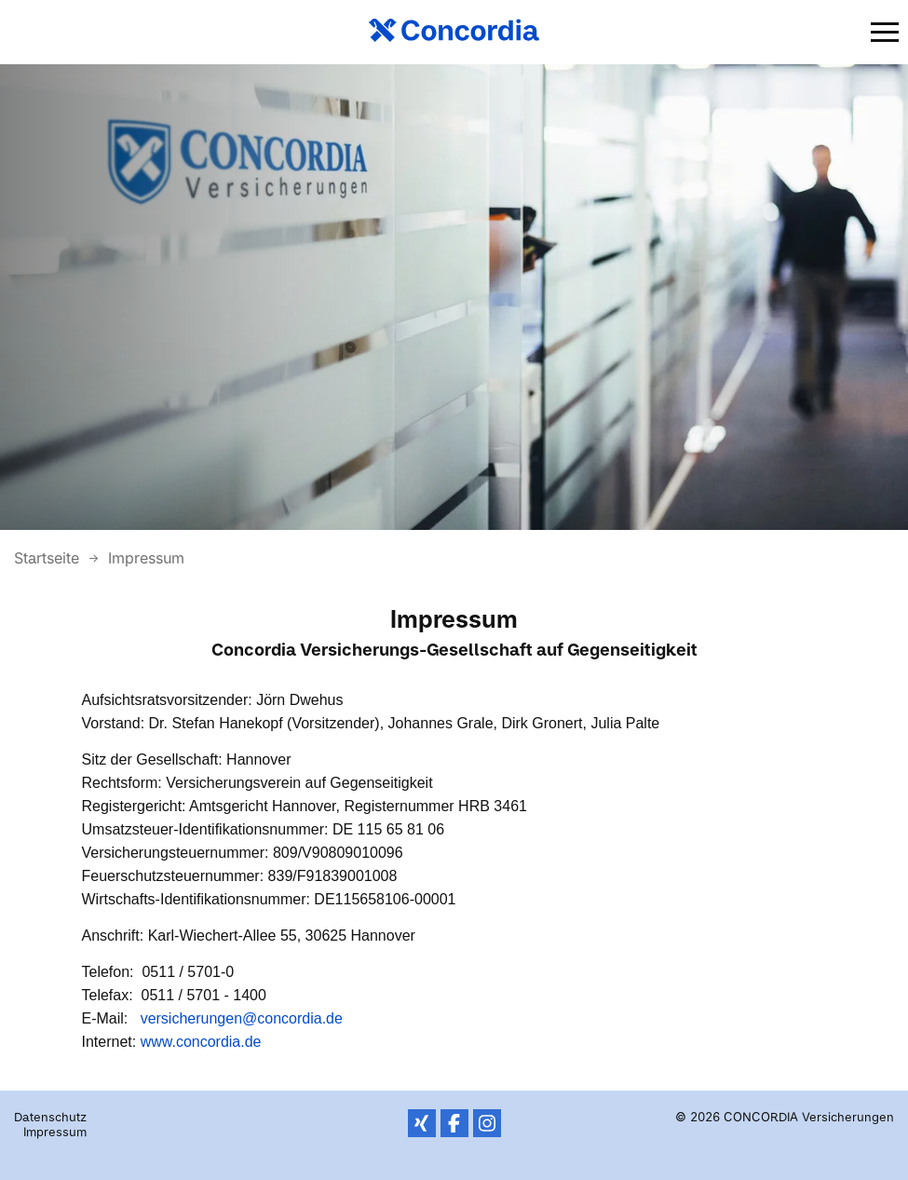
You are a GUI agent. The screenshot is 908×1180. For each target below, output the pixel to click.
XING (422, 1123)
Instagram (487, 1123)
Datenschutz (50, 1116)
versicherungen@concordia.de (242, 1018)
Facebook (454, 1123)
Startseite (49, 558)
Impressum (146, 558)
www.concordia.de (201, 1042)
